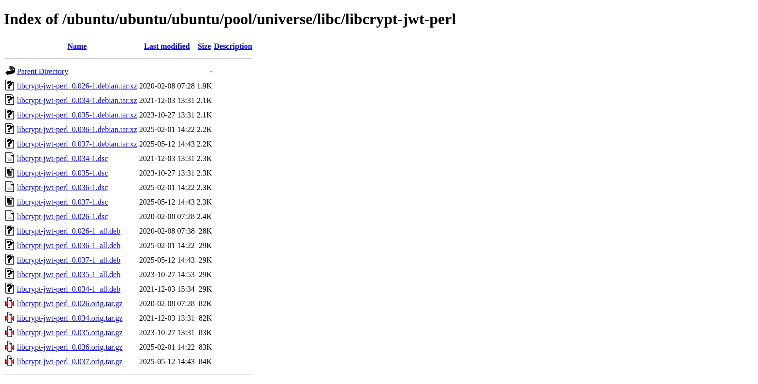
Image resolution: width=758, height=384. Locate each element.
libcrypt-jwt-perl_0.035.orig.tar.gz (70, 332)
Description (233, 46)
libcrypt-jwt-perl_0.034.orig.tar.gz (70, 318)
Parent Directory (42, 71)
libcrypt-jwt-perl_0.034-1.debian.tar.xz (77, 100)
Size (204, 46)
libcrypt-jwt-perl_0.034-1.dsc (62, 158)
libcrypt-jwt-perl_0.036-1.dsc (62, 187)
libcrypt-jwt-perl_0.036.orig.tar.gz (70, 347)
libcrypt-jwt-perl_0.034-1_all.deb (68, 289)
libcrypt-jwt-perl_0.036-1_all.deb (68, 245)
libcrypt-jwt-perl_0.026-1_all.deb (68, 231)
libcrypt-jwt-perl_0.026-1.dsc (62, 216)
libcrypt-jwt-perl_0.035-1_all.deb (68, 274)
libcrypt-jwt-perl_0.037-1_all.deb (68, 260)
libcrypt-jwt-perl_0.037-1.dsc (62, 202)
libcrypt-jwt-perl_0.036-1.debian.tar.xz (77, 129)
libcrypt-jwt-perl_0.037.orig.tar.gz (70, 361)
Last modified (167, 46)
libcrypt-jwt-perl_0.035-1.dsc (62, 173)
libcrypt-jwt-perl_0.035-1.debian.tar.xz (77, 115)
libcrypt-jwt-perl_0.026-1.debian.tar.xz (77, 86)
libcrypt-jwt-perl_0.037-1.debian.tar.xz (77, 144)
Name (77, 46)
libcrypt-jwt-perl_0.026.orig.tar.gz (70, 303)
